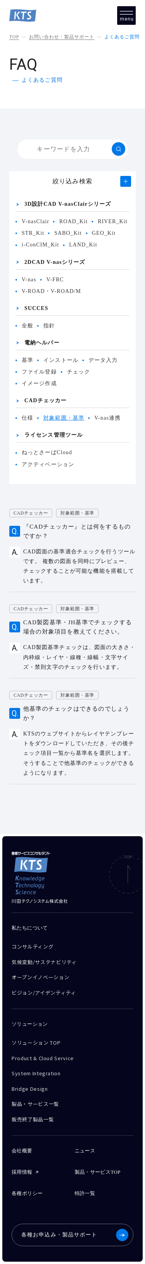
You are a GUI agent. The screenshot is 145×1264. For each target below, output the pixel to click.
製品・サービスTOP (98, 1172)
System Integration (36, 1073)
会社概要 (22, 1151)
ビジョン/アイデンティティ (44, 992)
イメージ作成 (39, 383)
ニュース (85, 1151)
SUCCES (36, 308)
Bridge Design (30, 1088)
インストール (60, 360)
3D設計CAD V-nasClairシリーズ (67, 204)
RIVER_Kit (113, 221)
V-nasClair (35, 221)
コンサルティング (32, 946)
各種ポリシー (27, 1193)
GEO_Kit (104, 233)
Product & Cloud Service (43, 1058)
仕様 (27, 418)
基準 (27, 360)
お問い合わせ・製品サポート (61, 37)
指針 (49, 326)
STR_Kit (33, 233)
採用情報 (22, 1172)
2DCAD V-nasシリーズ (54, 262)
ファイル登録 (39, 372)
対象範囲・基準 (63, 418)
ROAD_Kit (73, 221)
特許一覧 (85, 1193)
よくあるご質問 (122, 37)
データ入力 (103, 360)
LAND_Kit (83, 245)
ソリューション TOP (36, 1042)
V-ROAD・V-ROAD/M (51, 291)
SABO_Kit (68, 233)
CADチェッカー (45, 400)
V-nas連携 (107, 418)
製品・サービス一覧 (35, 1103)
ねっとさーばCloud (47, 452)
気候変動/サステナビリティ (44, 962)
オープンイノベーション (40, 977)
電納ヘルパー (42, 343)
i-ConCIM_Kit (40, 245)
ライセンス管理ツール (53, 435)
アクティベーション (48, 464)
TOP (14, 37)
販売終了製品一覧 (33, 1119)
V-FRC (55, 279)
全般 (27, 326)
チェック (78, 372)
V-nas (29, 279)
